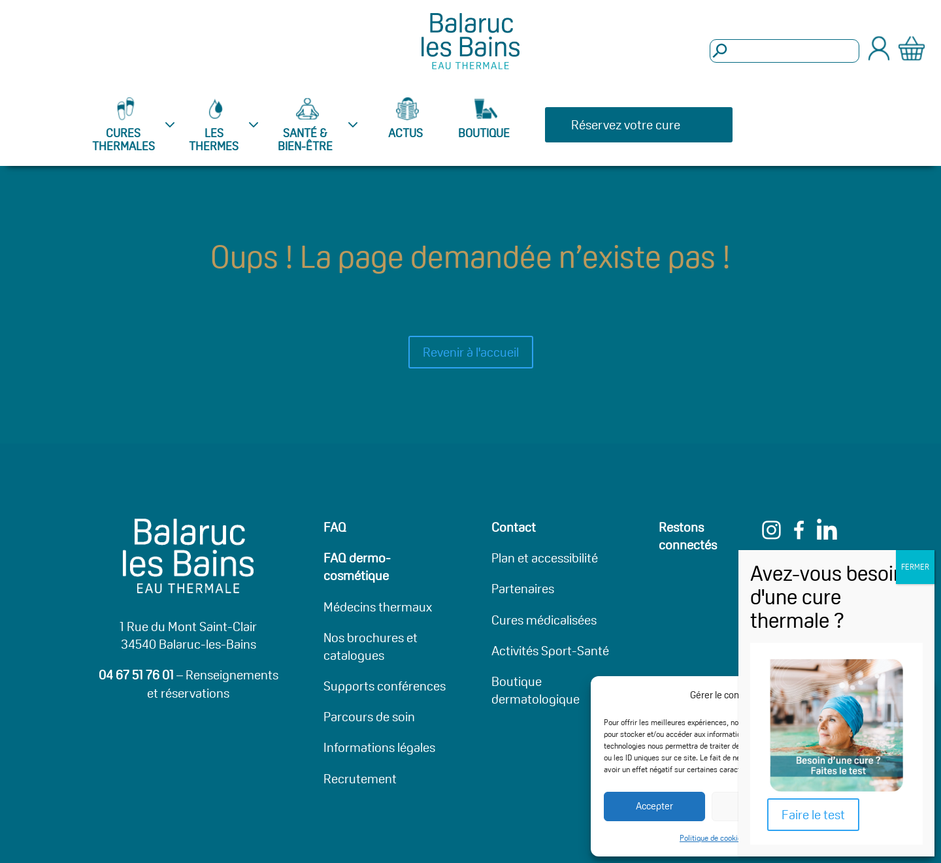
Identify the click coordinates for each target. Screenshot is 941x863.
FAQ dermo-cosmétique (357, 566)
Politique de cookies (713, 838)
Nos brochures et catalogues (370, 646)
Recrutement (360, 778)
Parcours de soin (369, 716)
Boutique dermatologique (535, 690)
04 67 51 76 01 (136, 674)
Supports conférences (384, 685)
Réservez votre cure (625, 124)
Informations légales (379, 747)
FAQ (334, 527)
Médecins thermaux (377, 606)
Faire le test (813, 814)
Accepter (654, 806)
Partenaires (522, 588)
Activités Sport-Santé (550, 650)
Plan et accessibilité (544, 557)
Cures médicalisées (544, 619)
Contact (513, 527)
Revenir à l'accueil (471, 352)
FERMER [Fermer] (915, 567)
